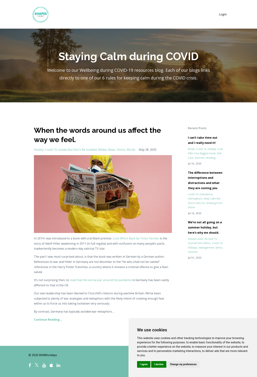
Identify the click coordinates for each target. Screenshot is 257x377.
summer (200, 157)
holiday (212, 149)
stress (121, 150)
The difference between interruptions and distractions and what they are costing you (205, 180)
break (191, 149)
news (111, 150)
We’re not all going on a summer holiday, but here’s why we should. (205, 227)
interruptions (195, 198)
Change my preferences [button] (183, 364)
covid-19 (51, 150)
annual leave (195, 238)
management (206, 247)
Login (223, 14)
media (102, 150)
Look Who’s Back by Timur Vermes (136, 238)
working (210, 157)
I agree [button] (144, 364)
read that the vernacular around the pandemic (101, 280)
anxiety (39, 150)
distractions (206, 194)
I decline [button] (158, 364)
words (131, 150)
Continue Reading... (48, 320)
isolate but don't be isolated (77, 150)
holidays (193, 247)
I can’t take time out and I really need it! (202, 140)
